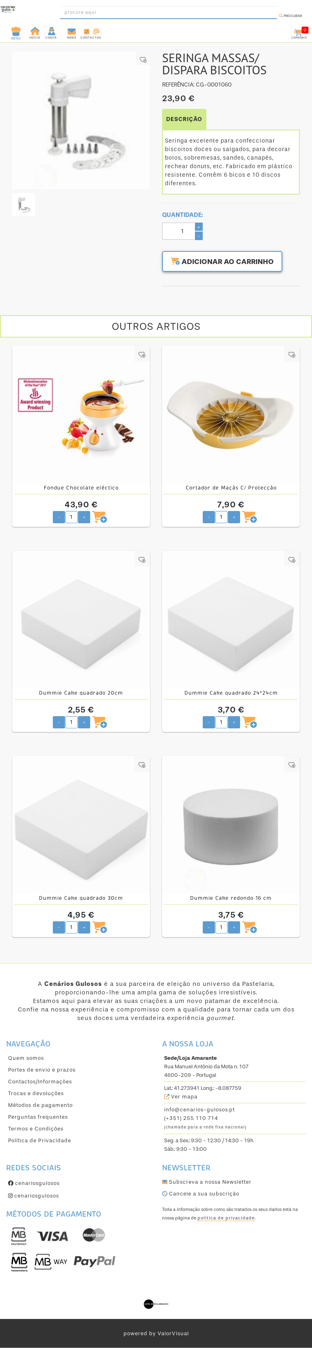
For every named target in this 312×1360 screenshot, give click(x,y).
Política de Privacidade (39, 1140)
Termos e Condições (35, 1129)
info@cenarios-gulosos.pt (199, 1110)
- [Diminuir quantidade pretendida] (59, 517)
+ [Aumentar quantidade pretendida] (84, 517)
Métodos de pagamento (40, 1105)
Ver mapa (180, 1097)
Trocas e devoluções (36, 1093)
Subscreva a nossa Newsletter (206, 1182)
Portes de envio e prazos (42, 1070)
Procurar (290, 16)
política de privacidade (226, 1218)
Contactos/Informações (40, 1081)
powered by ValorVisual (156, 1333)
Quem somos (26, 1058)
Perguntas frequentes (38, 1117)
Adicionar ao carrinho (222, 261)
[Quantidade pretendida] (71, 517)
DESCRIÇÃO (184, 119)
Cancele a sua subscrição (200, 1194)
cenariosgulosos (34, 1183)
